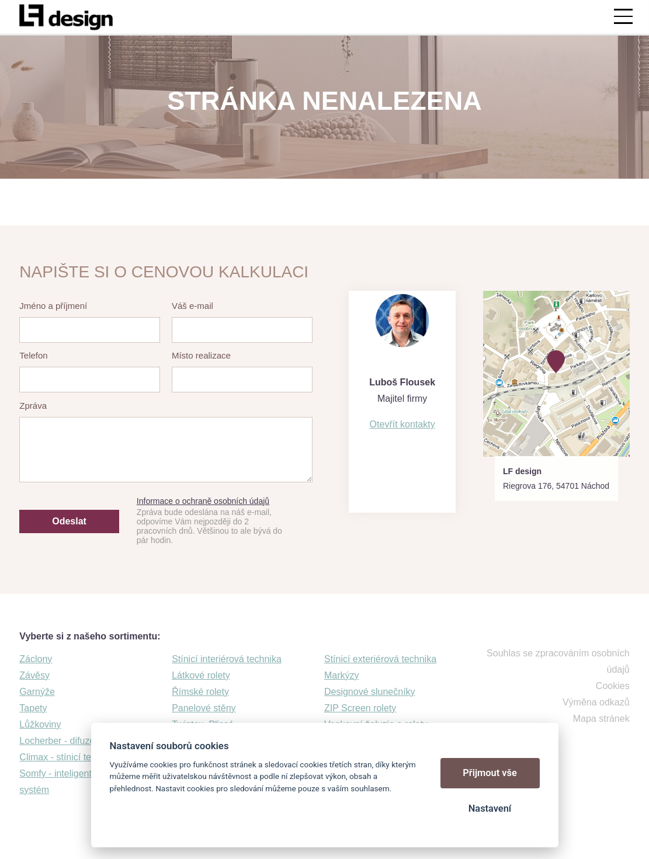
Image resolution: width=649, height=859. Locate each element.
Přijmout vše (490, 772)
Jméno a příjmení (53, 306)
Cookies (613, 686)
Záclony (35, 659)
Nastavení (489, 808)
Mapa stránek (601, 719)
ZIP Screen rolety (360, 708)
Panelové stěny (203, 708)
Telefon (33, 355)
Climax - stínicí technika (68, 757)
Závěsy (34, 675)
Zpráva (33, 406)
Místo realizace (201, 355)
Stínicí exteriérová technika (380, 659)
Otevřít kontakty (402, 424)
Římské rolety (200, 692)
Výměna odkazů (596, 702)
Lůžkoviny (40, 724)
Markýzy (341, 675)
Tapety (33, 708)
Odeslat (69, 521)
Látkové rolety (201, 675)
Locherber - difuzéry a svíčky (79, 741)
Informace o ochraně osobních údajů (203, 501)
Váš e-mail (192, 306)
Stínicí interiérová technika (227, 659)
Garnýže (36, 692)
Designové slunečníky (369, 692)
